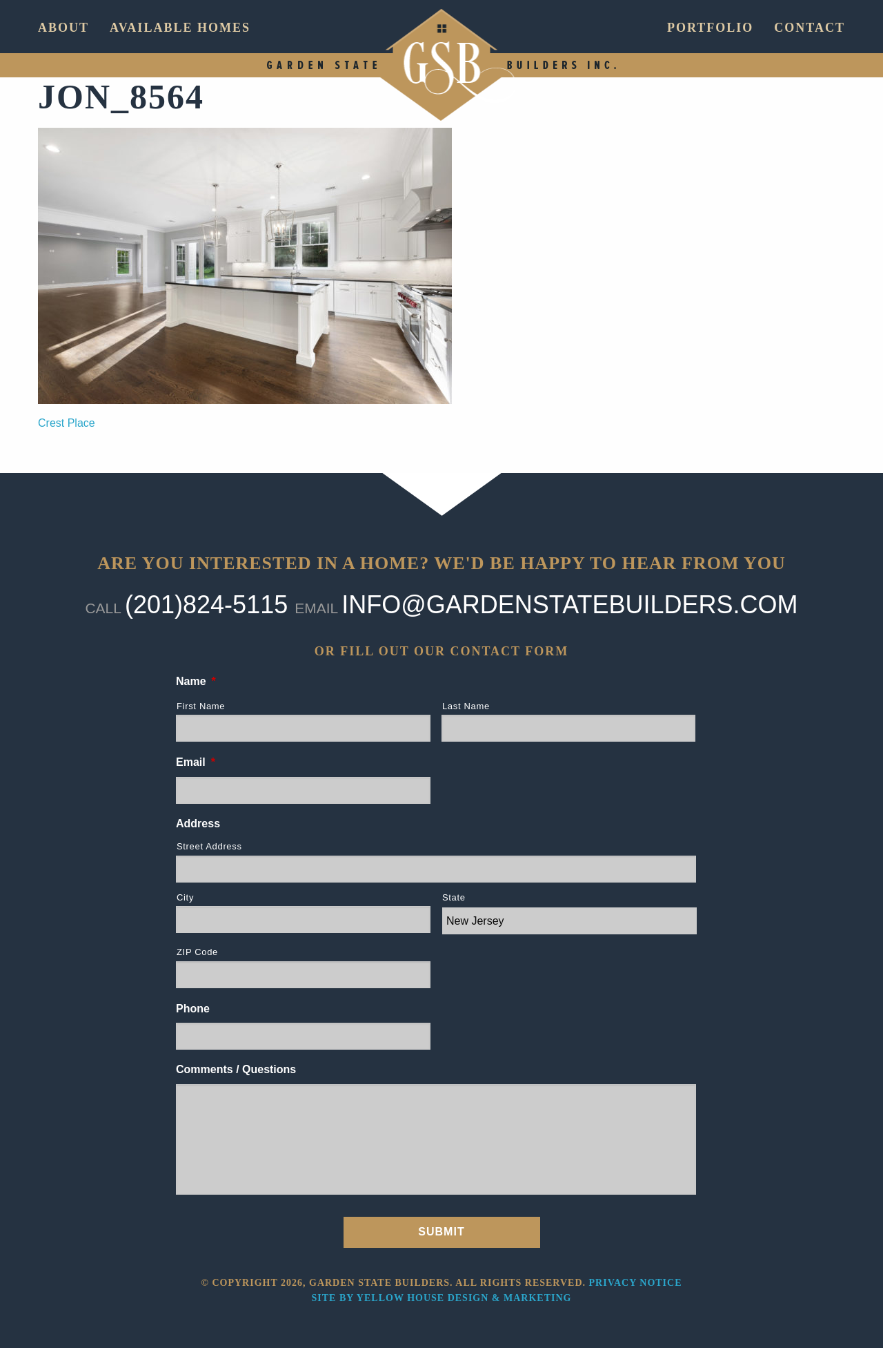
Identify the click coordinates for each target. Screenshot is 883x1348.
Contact (809, 28)
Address (198, 823)
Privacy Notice (635, 1283)
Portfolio (710, 28)
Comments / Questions (236, 1069)
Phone (193, 1008)
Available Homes (180, 28)
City (185, 897)
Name (196, 681)
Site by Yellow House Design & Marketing (442, 1298)
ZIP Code (197, 952)
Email (195, 762)
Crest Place (66, 423)
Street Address (209, 846)
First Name (201, 706)
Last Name (466, 706)
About (63, 28)
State (454, 897)
